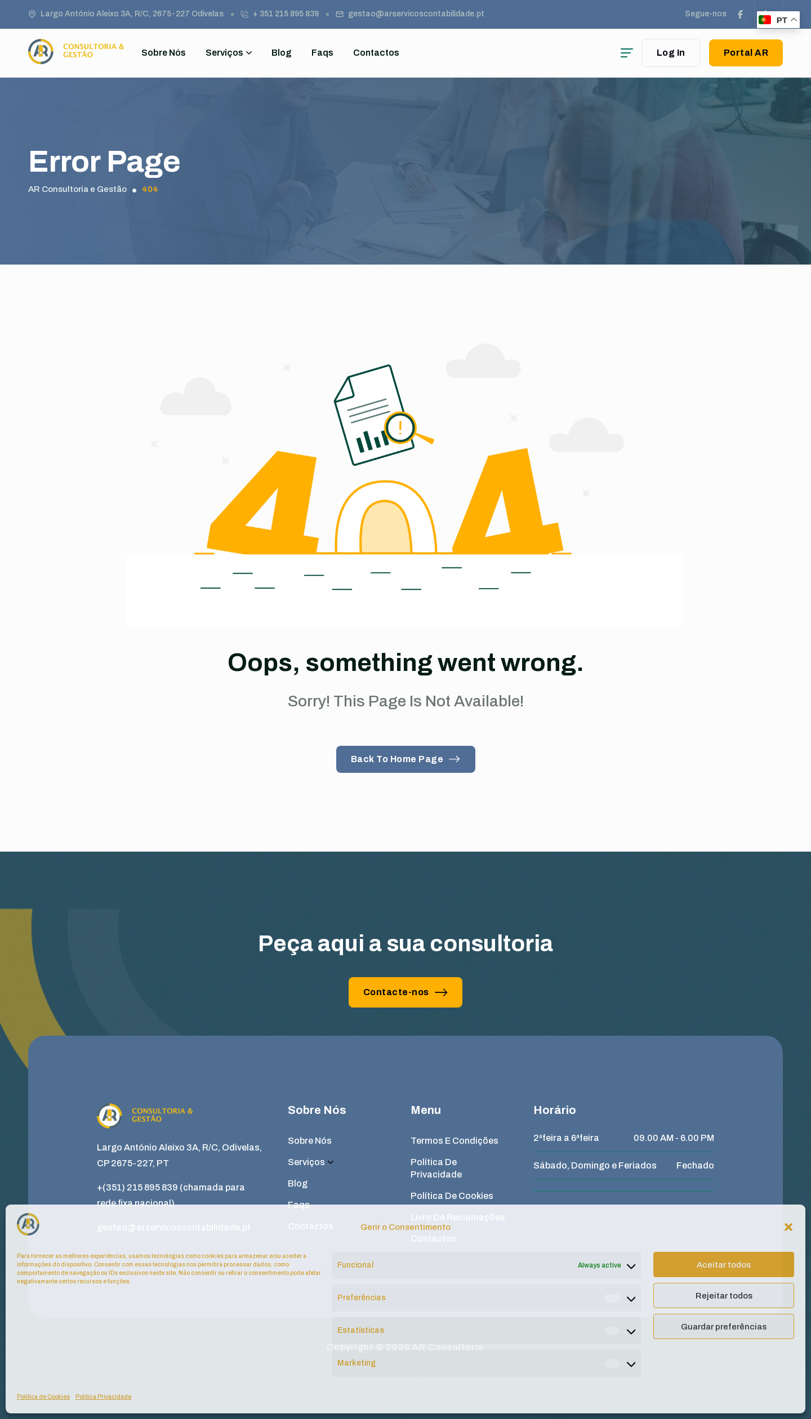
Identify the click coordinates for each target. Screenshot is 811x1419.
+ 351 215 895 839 (286, 14)
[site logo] (76, 59)
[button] (788, 1227)
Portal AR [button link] (746, 52)
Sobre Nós (163, 52)
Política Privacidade (103, 1397)
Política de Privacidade (436, 1168)
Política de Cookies (43, 1397)
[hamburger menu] (627, 52)
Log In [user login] (671, 52)
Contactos (376, 52)
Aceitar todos (724, 1264)
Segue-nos (706, 14)
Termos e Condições (454, 1140)
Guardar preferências (724, 1326)
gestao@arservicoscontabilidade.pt (416, 14)
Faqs (322, 52)
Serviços (229, 53)
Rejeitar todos (724, 1295)
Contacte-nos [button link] (405, 992)
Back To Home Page (406, 759)
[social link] (741, 14)
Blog (281, 52)
